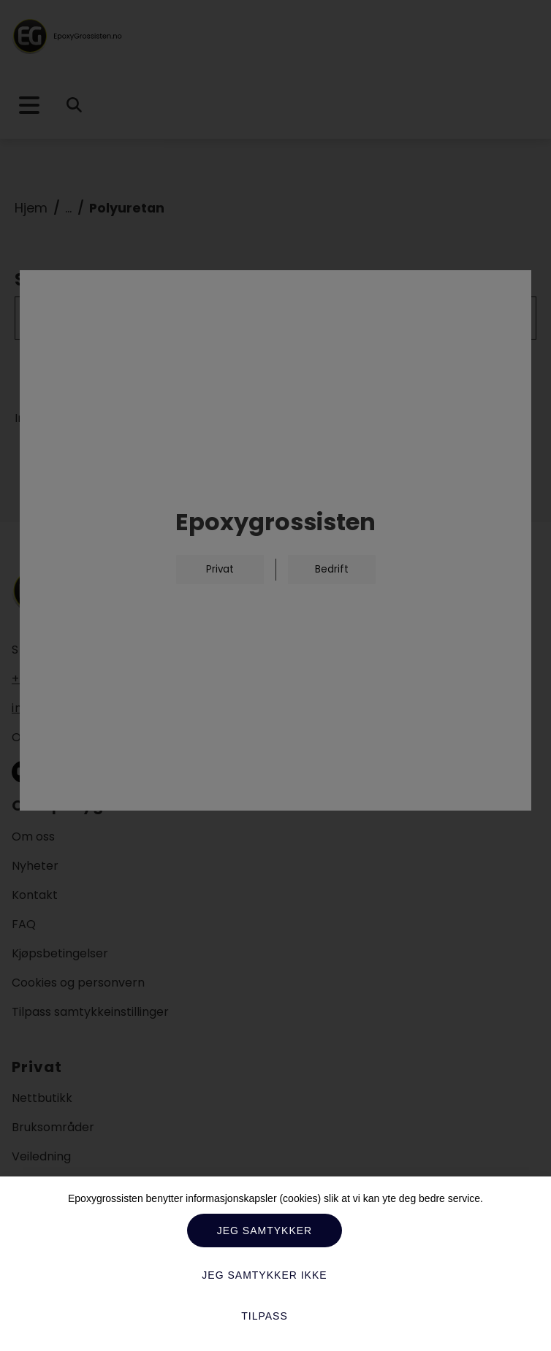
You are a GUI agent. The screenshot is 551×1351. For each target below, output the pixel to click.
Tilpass (264, 1316)
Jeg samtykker (264, 1230)
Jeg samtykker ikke (264, 1275)
